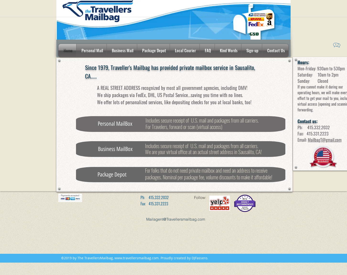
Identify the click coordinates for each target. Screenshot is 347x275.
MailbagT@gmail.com (325, 140)
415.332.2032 (318, 127)
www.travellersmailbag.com (136, 258)
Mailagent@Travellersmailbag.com (175, 219)
